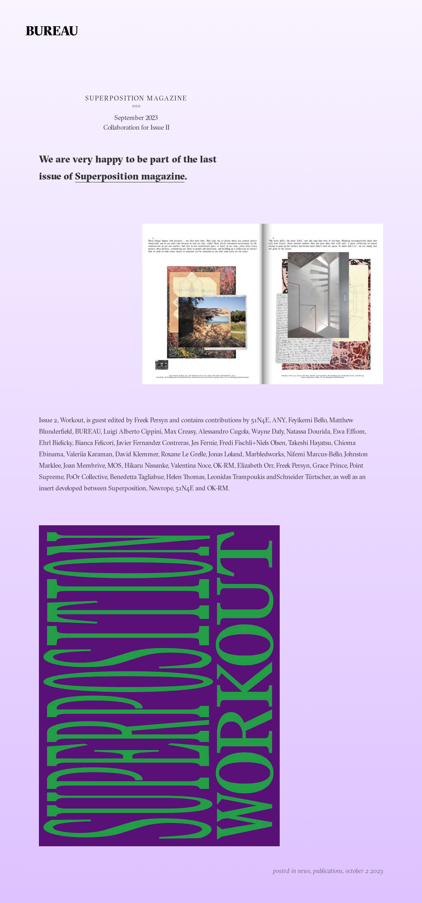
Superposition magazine (129, 177)
